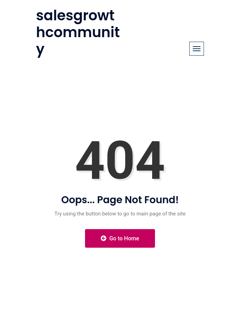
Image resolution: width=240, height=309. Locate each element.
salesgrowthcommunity (78, 32)
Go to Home (120, 238)
